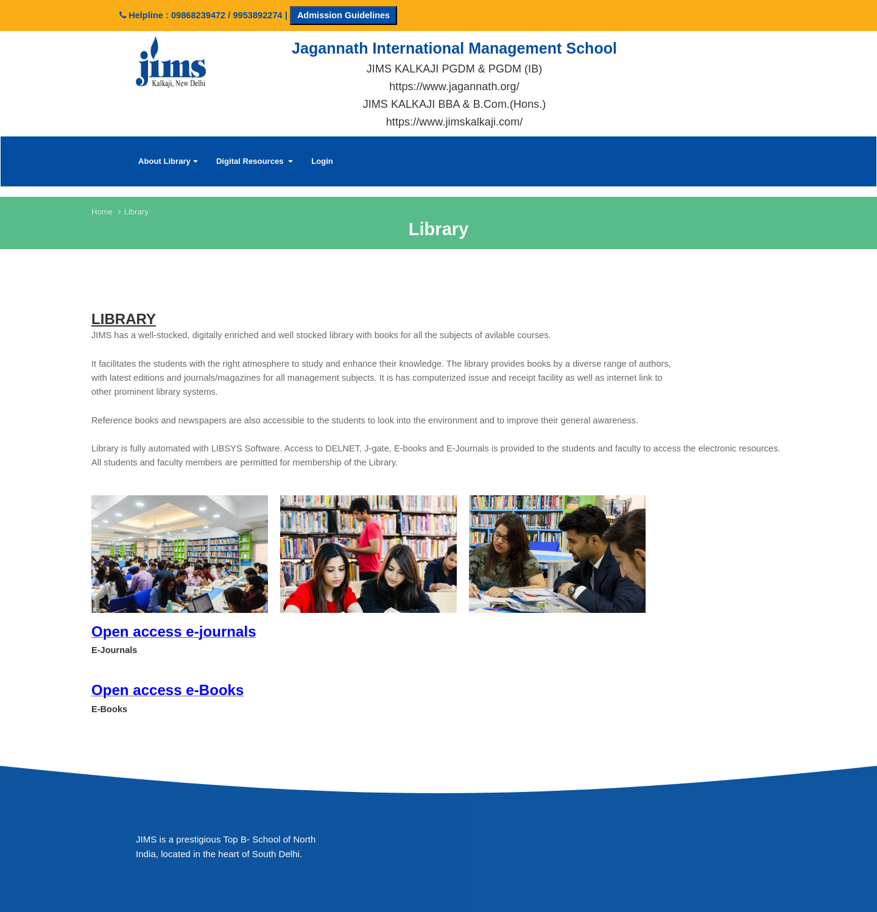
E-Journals (114, 650)
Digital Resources (254, 161)
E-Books (109, 709)
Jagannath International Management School (454, 48)
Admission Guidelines (343, 15)
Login (322, 161)
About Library (168, 161)
